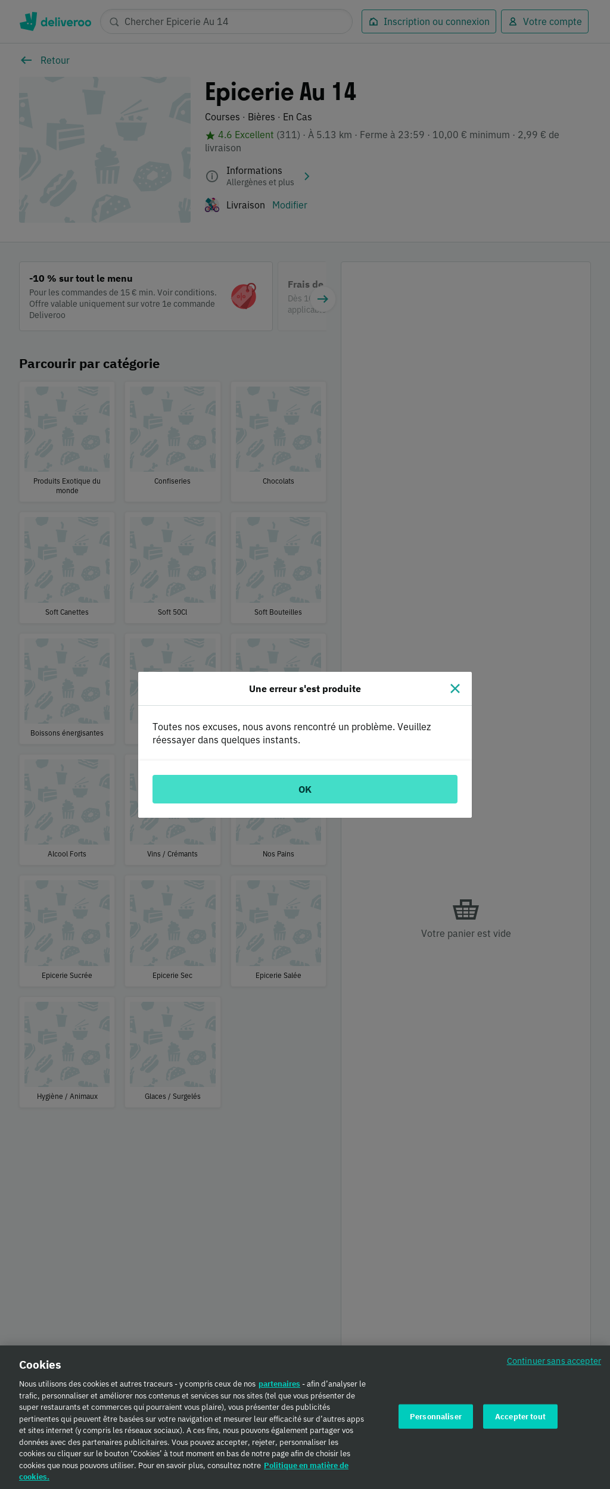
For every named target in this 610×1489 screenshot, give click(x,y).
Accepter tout (520, 1420)
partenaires (279, 1388)
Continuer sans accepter (554, 1364)
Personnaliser (436, 1420)
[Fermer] (455, 688)
